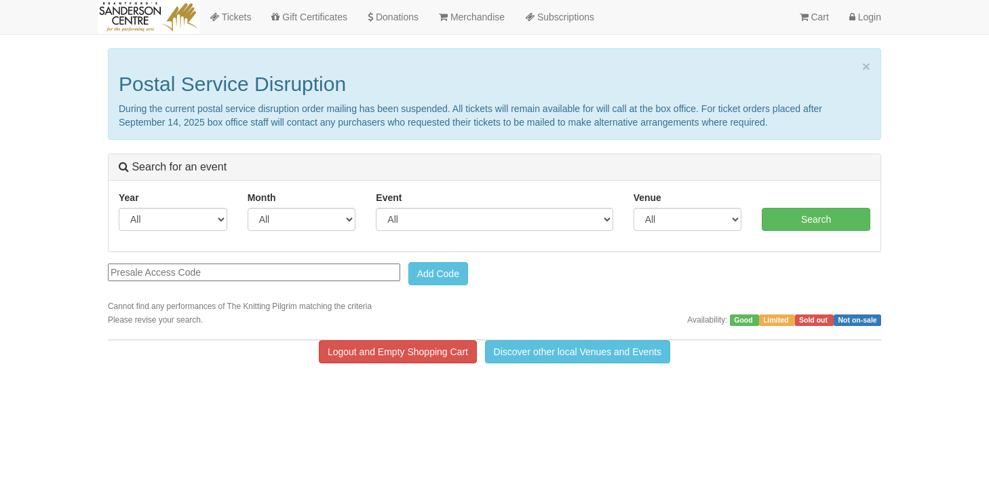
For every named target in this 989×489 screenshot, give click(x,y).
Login (865, 17)
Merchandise (472, 17)
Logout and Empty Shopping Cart (398, 351)
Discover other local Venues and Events (577, 351)
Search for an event (173, 167)
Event (389, 197)
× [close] (866, 66)
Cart (814, 17)
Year (129, 197)
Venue (647, 197)
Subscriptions (559, 17)
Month (262, 197)
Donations (393, 17)
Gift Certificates (309, 17)
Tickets (230, 17)
